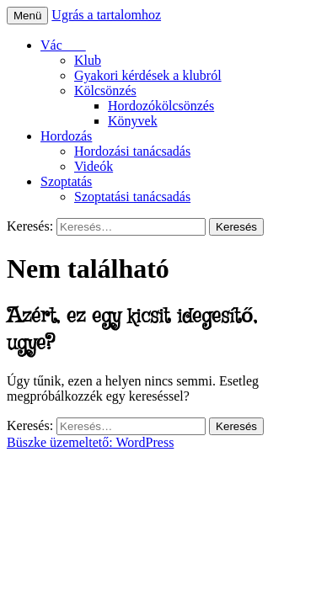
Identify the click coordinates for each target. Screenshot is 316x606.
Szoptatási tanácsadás (132, 196)
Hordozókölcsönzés (161, 105)
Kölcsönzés (105, 90)
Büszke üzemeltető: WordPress (90, 442)
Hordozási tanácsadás (132, 151)
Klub (87, 60)
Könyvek (133, 121)
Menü (27, 15)
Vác (63, 45)
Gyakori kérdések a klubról (148, 75)
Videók (93, 166)
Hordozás (66, 136)
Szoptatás (66, 181)
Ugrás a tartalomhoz (106, 15)
